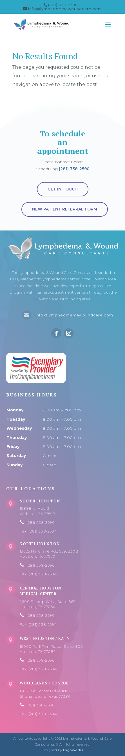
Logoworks (73, 750)
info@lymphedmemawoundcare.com (74, 315)
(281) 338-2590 (74, 168)
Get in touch (63, 189)
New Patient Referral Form (64, 209)
